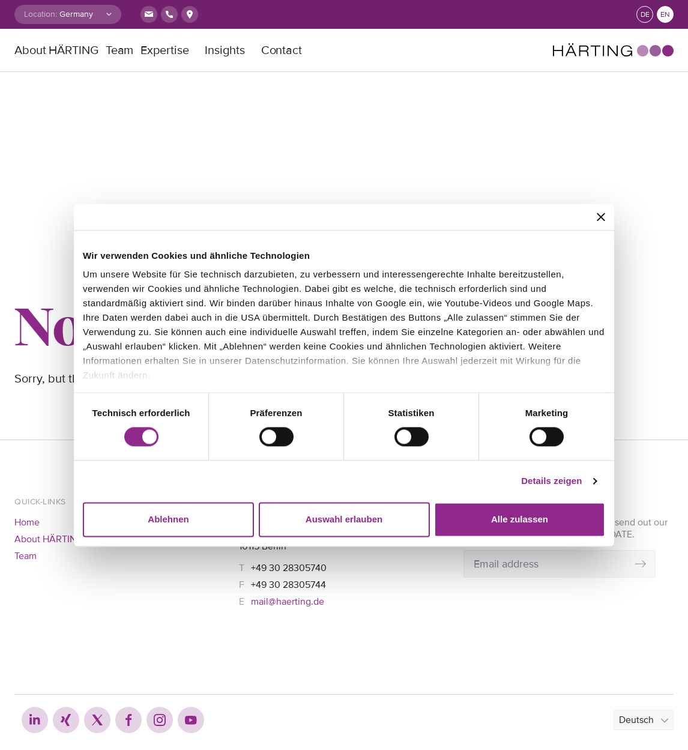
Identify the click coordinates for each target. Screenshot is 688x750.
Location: (40, 14)
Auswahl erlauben (344, 519)
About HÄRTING (56, 50)
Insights (224, 50)
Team (120, 50)
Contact (281, 50)
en (665, 14)
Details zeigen (551, 481)
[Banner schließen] (601, 217)
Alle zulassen (519, 519)
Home (27, 522)
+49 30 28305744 (288, 585)
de (645, 14)
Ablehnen (168, 519)
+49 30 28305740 (289, 568)
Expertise (164, 50)
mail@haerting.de (287, 602)
